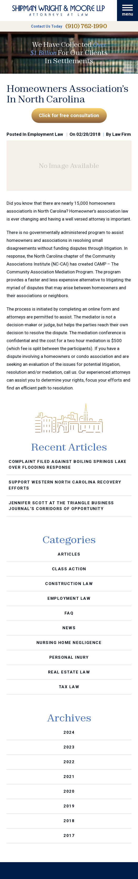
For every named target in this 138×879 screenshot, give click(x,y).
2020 (69, 791)
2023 (69, 747)
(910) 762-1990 (86, 26)
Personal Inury (69, 657)
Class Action (69, 569)
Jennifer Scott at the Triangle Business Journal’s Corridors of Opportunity (61, 506)
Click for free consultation (69, 115)
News (69, 628)
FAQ (69, 613)
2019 (69, 806)
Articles (69, 554)
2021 (69, 776)
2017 (69, 835)
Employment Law (45, 134)
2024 (69, 732)
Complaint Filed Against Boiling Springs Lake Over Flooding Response (67, 464)
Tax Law (69, 687)
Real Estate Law (69, 672)
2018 (69, 820)
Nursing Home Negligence (69, 642)
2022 (69, 762)
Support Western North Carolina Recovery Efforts (65, 485)
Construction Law (69, 583)
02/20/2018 (88, 134)
